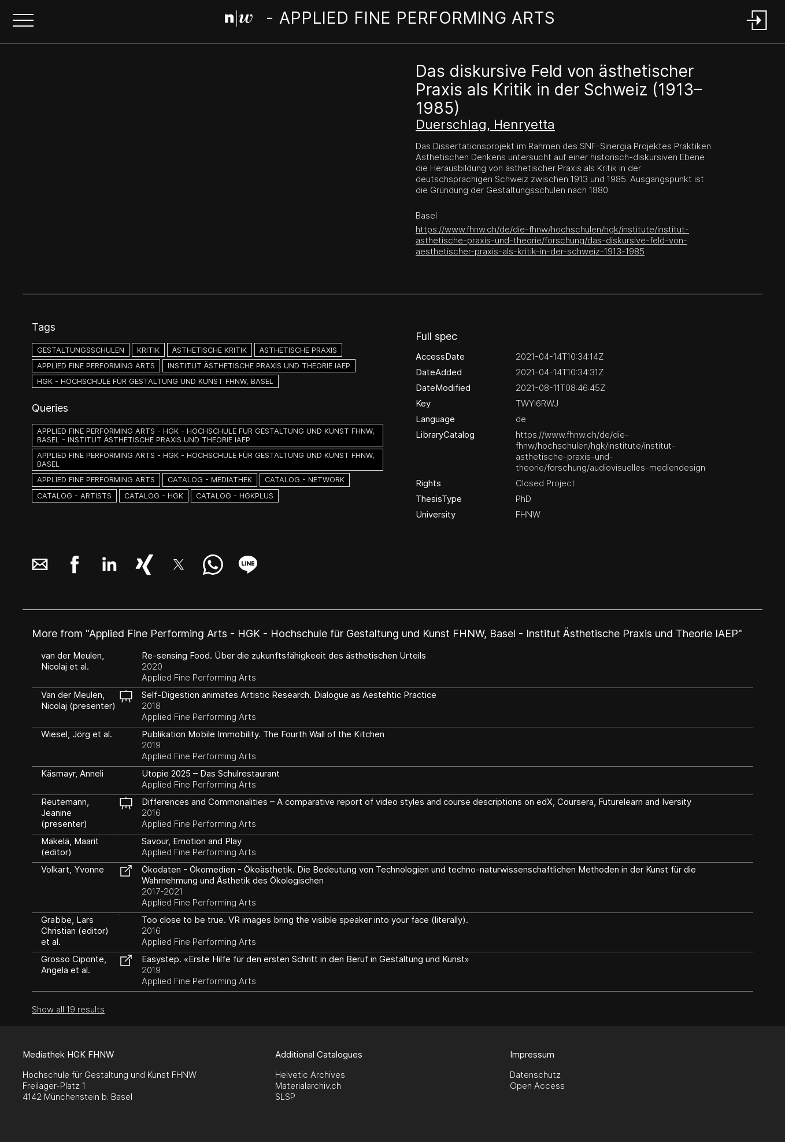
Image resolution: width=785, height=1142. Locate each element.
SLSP (285, 1096)
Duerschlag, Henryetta (485, 124)
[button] (23, 21)
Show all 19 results (68, 1009)
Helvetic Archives (310, 1074)
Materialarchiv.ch (308, 1085)
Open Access (537, 1085)
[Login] (757, 30)
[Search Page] (390, 20)
